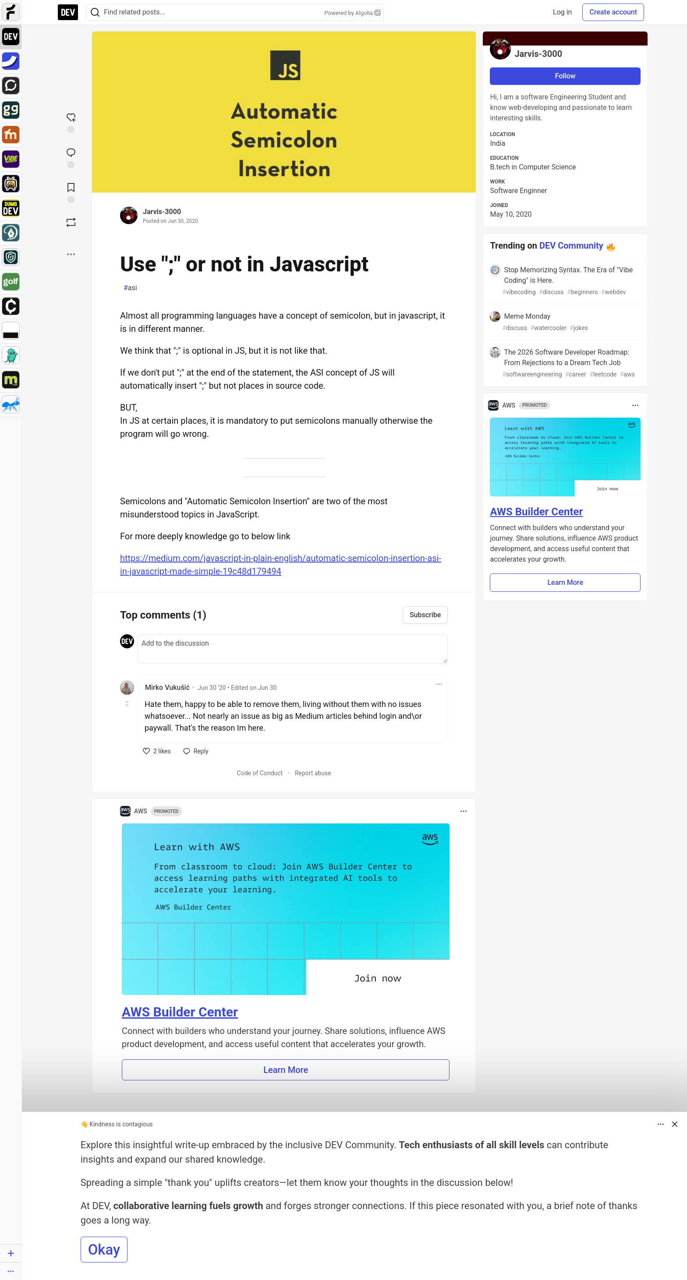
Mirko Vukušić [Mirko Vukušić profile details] (167, 687)
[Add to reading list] (71, 192)
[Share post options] (71, 254)
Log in (562, 12)
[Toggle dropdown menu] (439, 684)
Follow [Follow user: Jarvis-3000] (565, 76)
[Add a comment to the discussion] (292, 649)
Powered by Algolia (352, 13)
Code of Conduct (260, 773)
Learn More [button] (285, 1070)
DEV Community (571, 245)
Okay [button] (104, 1249)
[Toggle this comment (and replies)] (127, 703)
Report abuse (313, 773)
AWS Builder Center (180, 1012)
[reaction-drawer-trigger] (71, 122)
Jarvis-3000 (162, 211)
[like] (157, 751)
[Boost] (71, 222)
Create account (613, 12)
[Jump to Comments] (71, 157)
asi (130, 288)
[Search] (95, 12)
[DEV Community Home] (68, 12)
